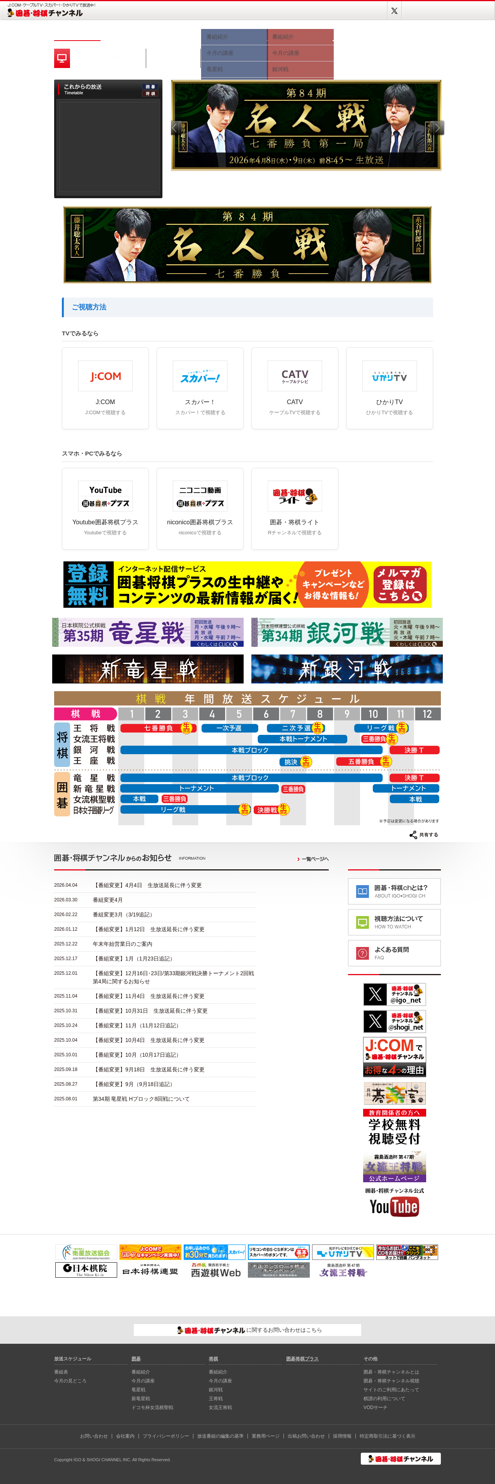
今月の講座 (143, 1381)
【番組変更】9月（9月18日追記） (134, 1084)
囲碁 (234, 33)
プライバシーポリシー (166, 1436)
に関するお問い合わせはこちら (250, 1330)
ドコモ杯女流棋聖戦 (152, 1407)
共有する (424, 835)
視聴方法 (360, 33)
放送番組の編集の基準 (220, 1436)
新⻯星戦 (140, 1398)
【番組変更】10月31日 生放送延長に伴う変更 (150, 1011)
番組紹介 (140, 1372)
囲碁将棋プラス (414, 33)
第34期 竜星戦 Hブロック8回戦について (141, 1099)
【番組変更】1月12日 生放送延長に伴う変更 (149, 929)
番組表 (124, 33)
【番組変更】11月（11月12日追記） (137, 1025)
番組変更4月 (108, 900)
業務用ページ (266, 1436)
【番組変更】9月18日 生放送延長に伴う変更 (149, 1069)
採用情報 (342, 1436)
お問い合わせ (94, 1436)
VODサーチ (375, 1407)
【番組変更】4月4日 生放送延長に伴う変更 (147, 885)
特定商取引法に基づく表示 (387, 1436)
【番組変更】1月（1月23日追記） (134, 958)
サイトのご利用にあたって (391, 1389)
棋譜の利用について (384, 1398)
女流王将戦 (220, 1407)
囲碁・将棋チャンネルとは (391, 1372)
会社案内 (125, 1436)
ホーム (77, 33)
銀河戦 (216, 1389)
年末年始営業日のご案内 (122, 944)
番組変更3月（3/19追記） (124, 914)
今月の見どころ (174, 33)
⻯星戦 (138, 1389)
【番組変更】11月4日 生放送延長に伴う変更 (149, 996)
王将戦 (216, 1398)
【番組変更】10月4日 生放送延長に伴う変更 (149, 1040)
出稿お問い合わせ (306, 1436)
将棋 (300, 33)
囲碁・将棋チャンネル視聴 (391, 1381)
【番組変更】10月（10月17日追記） (137, 1055)
